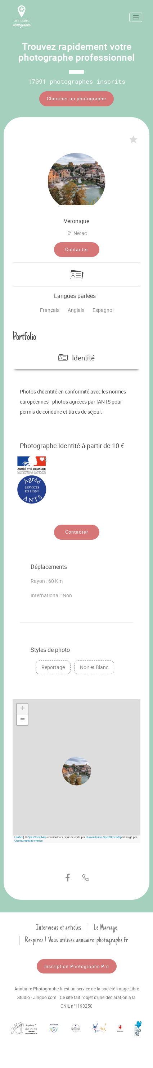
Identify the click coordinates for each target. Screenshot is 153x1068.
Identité (76, 358)
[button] (76, 771)
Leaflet (18, 837)
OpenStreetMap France (28, 840)
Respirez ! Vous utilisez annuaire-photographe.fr (77, 940)
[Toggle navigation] (135, 17)
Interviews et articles (58, 927)
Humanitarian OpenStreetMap (104, 837)
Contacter (76, 249)
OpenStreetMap (36, 837)
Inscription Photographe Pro (76, 966)
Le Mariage (105, 927)
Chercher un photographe (76, 98)
